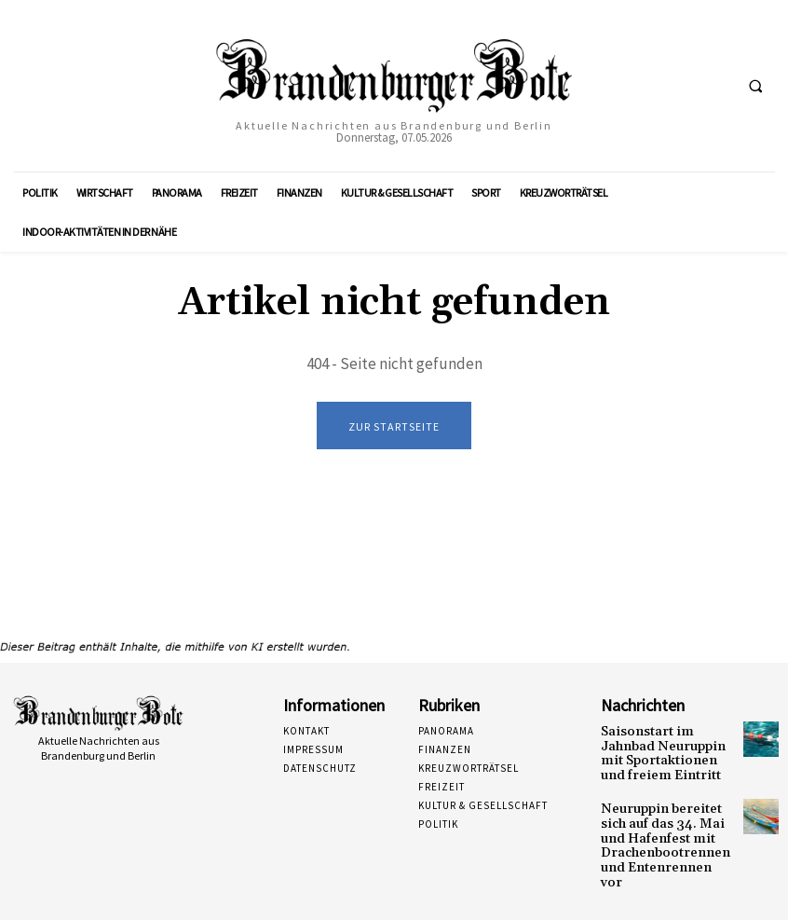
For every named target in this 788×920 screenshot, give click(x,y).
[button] (755, 86)
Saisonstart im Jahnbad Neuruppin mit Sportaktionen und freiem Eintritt (663, 750)
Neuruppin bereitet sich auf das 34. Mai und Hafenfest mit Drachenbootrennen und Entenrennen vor (667, 826)
